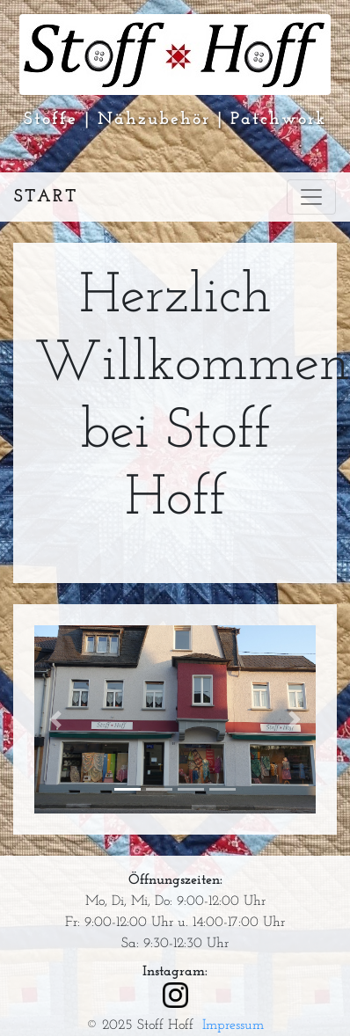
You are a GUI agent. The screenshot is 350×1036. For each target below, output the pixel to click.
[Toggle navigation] (311, 197)
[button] (55, 719)
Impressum (233, 1025)
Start (45, 197)
